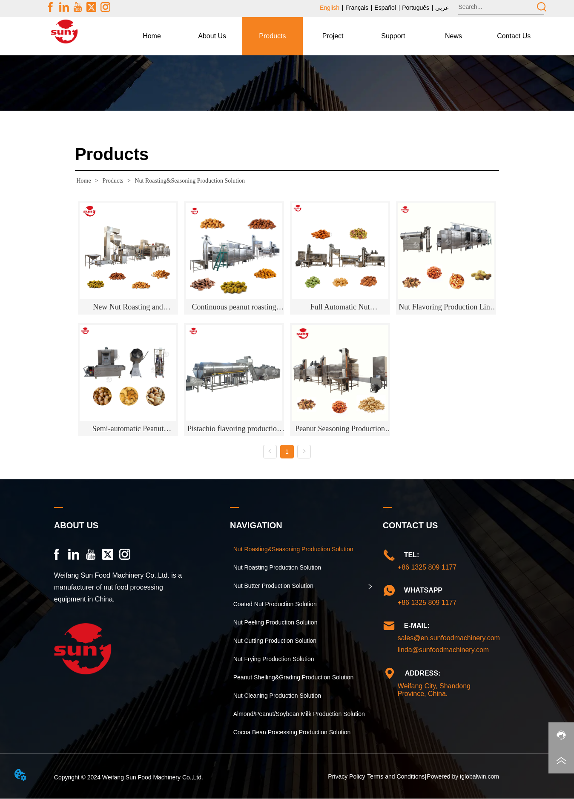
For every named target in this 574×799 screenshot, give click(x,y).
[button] (212, 36)
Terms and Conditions (396, 776)
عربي (442, 7)
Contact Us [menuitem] (514, 36)
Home (83, 181)
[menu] (333, 36)
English (329, 7)
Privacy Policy (346, 776)
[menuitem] (212, 36)
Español (385, 7)
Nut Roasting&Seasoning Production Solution (189, 181)
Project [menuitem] (333, 36)
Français (356, 7)
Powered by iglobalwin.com (463, 776)
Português (415, 7)
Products (113, 181)
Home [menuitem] (152, 36)
